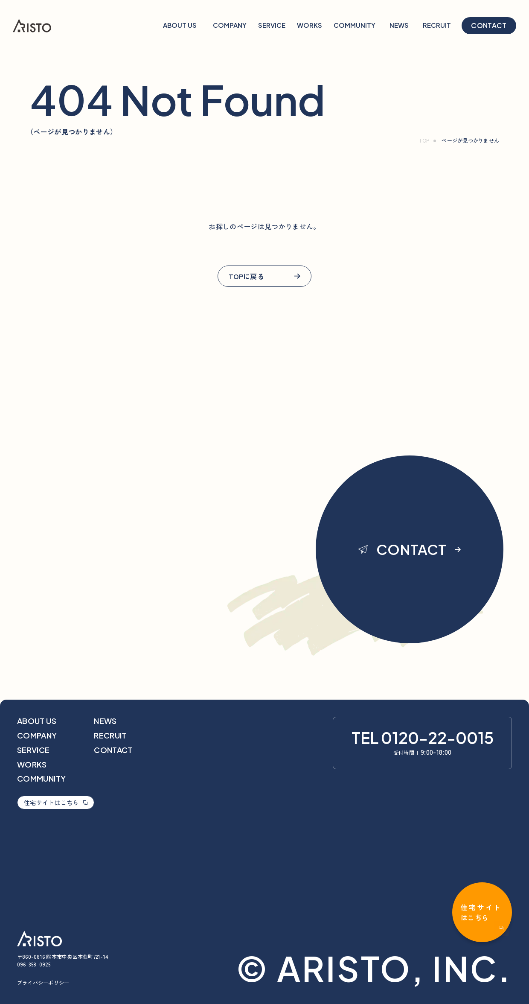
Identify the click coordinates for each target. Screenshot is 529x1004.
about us (36, 721)
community (41, 778)
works (32, 764)
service (33, 750)
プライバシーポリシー (43, 982)
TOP (424, 140)
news (105, 721)
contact (488, 25)
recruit (110, 735)
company (37, 735)
